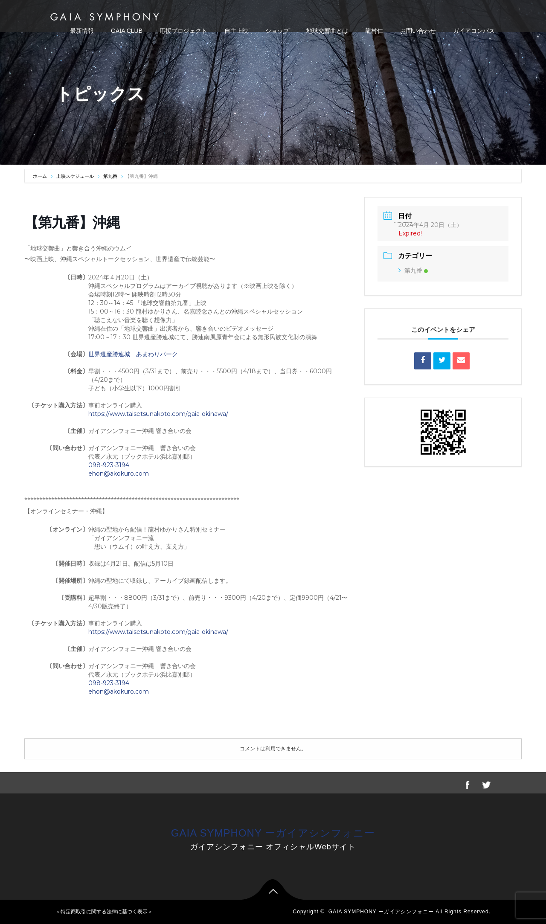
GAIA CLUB (126, 30)
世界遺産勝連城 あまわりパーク (133, 354)
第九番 (110, 176)
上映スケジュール (75, 176)
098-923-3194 (108, 465)
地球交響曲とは (327, 30)
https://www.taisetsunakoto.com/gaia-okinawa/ (158, 414)
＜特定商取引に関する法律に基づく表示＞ (104, 912)
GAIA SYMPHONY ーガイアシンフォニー (273, 833)
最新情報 (82, 30)
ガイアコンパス (474, 30)
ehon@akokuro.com (118, 473)
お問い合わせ (418, 30)
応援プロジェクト (183, 30)
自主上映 (236, 30)
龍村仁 (374, 30)
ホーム (40, 176)
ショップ (277, 30)
